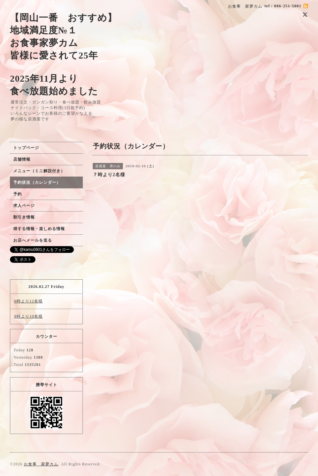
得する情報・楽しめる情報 (39, 228)
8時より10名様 (28, 316)
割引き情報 (24, 217)
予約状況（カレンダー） (37, 182)
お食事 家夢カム (41, 464)
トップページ (26, 147)
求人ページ (24, 205)
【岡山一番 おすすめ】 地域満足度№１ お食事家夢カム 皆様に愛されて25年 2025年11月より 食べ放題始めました (63, 54)
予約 (17, 194)
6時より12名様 (28, 301)
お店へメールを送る (32, 240)
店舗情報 (21, 159)
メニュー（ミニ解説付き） (39, 171)
